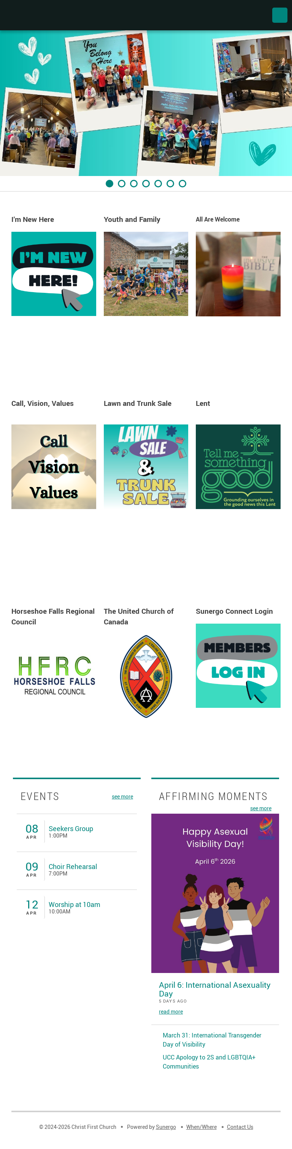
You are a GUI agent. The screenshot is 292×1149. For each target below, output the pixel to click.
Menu (279, 15)
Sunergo (166, 1126)
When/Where (201, 1126)
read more (171, 1011)
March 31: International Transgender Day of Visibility (212, 1039)
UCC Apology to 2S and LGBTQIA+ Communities (209, 1061)
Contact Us (240, 1126)
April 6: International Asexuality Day (215, 989)
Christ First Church (46, 15)
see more (122, 796)
